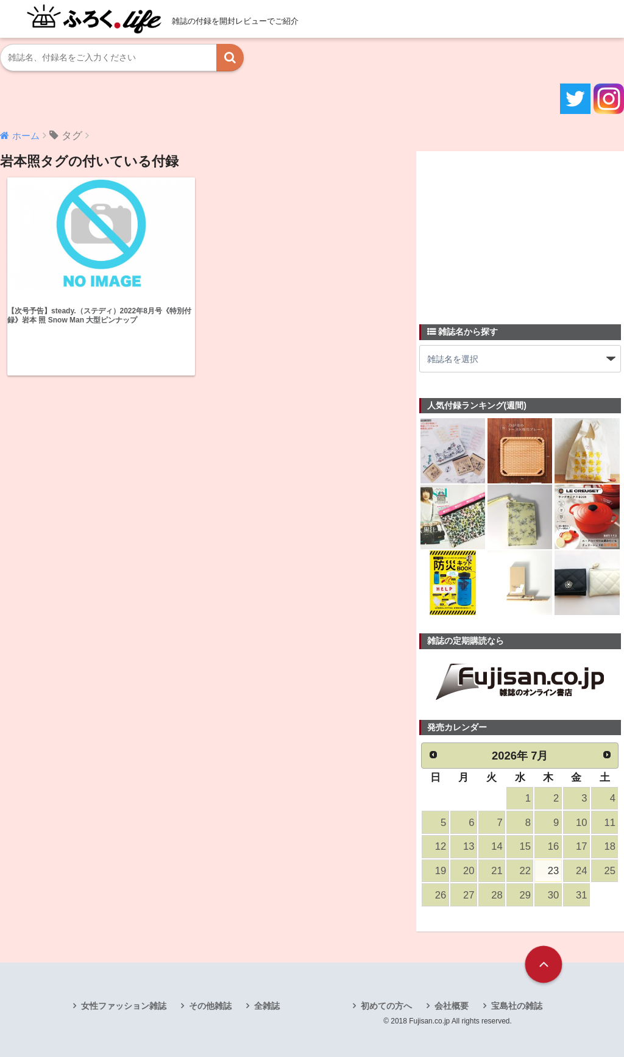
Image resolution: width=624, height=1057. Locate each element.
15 (525, 846)
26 (440, 895)
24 (581, 871)
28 (496, 895)
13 (468, 846)
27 (468, 895)
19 (440, 871)
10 (581, 822)
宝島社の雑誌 (516, 1006)
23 (553, 871)
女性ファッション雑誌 (123, 1006)
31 (581, 895)
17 (581, 846)
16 (553, 846)
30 (553, 895)
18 (609, 846)
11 (609, 822)
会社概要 (451, 1006)
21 (496, 871)
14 (496, 846)
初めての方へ (386, 1006)
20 (468, 871)
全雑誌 (267, 1006)
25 (609, 871)
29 (525, 895)
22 (525, 871)
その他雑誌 (210, 1006)
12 (440, 846)
